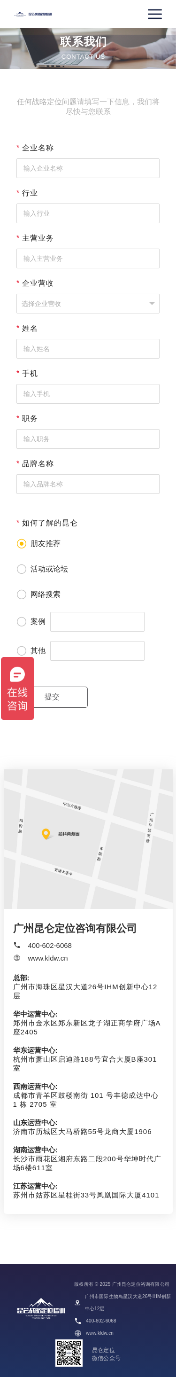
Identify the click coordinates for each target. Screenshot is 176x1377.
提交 (52, 697)
